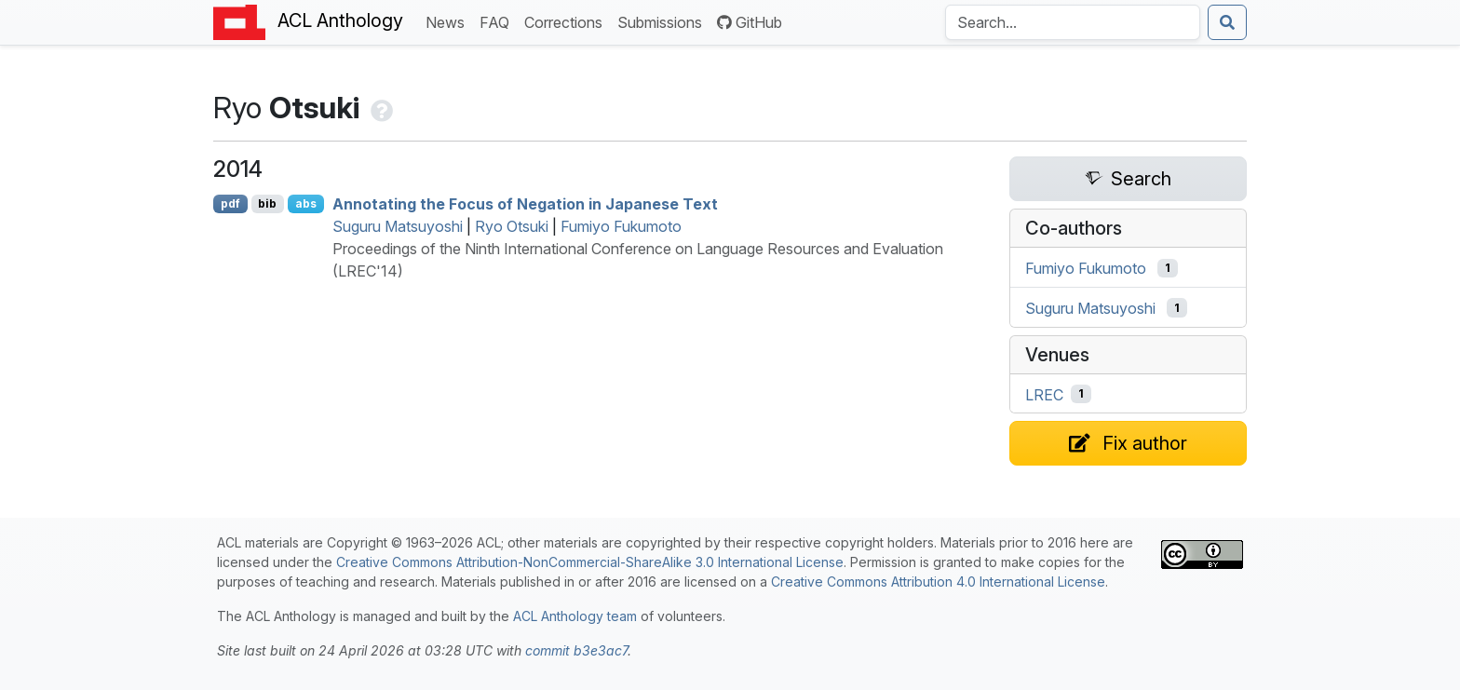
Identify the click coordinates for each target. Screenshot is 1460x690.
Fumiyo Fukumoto (621, 226)
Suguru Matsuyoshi (397, 226)
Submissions (663, 21)
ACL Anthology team (575, 616)
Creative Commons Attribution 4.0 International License (938, 581)
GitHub (749, 22)
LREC (1044, 394)
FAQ (498, 21)
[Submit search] (1227, 22)
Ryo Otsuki (511, 226)
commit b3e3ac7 (576, 650)
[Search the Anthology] (1072, 22)
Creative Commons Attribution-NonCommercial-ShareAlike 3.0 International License (590, 562)
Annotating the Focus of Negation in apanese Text (525, 204)
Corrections (567, 21)
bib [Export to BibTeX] (267, 203)
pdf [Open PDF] (230, 203)
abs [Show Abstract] (306, 203)
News (449, 21)
